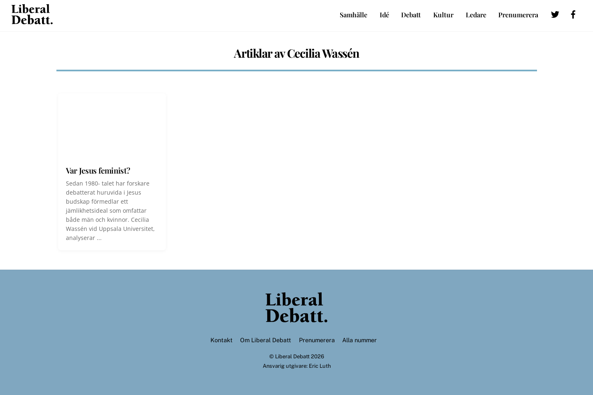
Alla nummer (359, 339)
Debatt (411, 14)
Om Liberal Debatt (265, 339)
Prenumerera (518, 14)
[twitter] (555, 12)
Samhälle (353, 14)
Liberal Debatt (292, 356)
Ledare (476, 14)
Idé (384, 14)
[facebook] (573, 12)
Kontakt (221, 339)
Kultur (443, 14)
